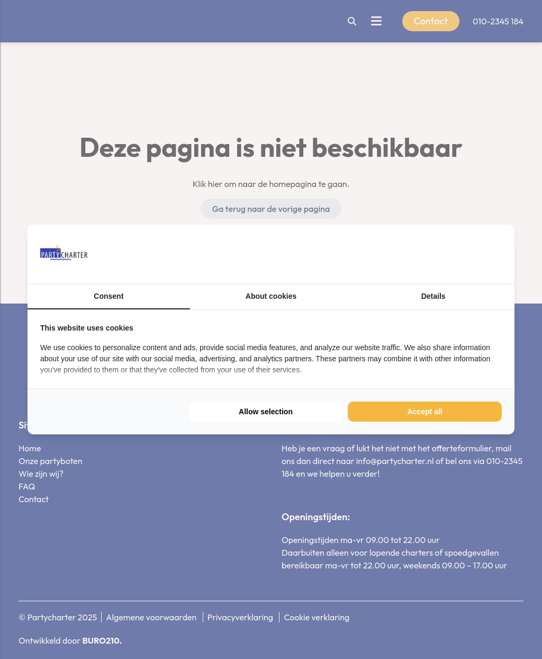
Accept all (425, 411)
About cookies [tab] (271, 296)
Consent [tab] (108, 296)
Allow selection (266, 411)
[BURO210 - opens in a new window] (462, 254)
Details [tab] (433, 296)
